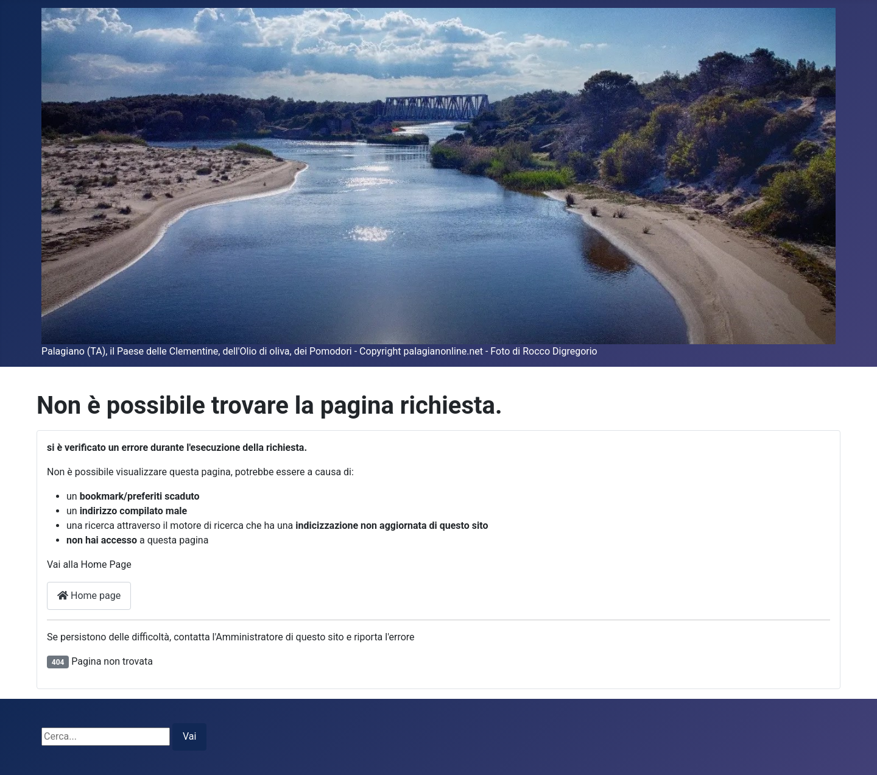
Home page (89, 595)
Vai (189, 736)
